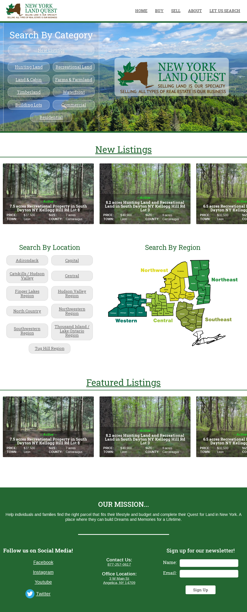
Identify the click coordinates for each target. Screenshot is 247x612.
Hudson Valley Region (72, 293)
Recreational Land (74, 67)
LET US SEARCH (224, 10)
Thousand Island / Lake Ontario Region (72, 331)
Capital (72, 260)
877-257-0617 (119, 564)
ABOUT (195, 10)
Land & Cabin (29, 79)
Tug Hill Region (49, 348)
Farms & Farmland (73, 79)
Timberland (29, 92)
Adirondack (27, 260)
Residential (51, 117)
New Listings (51, 50)
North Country (27, 311)
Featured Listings (123, 382)
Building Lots (28, 104)
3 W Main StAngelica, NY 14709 (119, 581)
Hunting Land (29, 67)
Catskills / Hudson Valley (27, 276)
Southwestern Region (27, 331)
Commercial (73, 104)
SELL (175, 10)
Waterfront (74, 92)
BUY (159, 10)
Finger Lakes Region (27, 293)
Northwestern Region (72, 311)
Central (72, 275)
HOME (141, 10)
